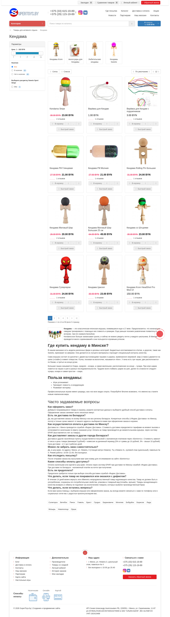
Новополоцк (63, 509)
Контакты (19, 568)
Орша (73, 509)
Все (14, 67)
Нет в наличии (20, 74)
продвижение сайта (51, 608)
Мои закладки (58, 574)
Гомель (81, 502)
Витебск (63, 502)
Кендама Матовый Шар (61, 228)
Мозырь (52, 509)
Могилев (119, 502)
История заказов (59, 571)
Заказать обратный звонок (139, 577)
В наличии (18, 70)
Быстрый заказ (66, 129)
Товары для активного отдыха (25, 30)
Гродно (97, 502)
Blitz (16, 87)
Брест (88, 502)
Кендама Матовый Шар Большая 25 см (99, 229)
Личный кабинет (59, 568)
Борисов (140, 502)
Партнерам (20, 574)
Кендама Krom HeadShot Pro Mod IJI (141, 288)
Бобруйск (130, 502)
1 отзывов (99, 119)
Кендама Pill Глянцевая (61, 168)
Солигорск (53, 502)
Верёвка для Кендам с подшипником (138, 110)
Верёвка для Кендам (98, 109)
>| (76, 318)
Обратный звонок (150, 3)
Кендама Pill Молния (98, 168)
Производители (58, 562)
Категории (27, 23)
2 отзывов (60, 119)
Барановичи (108, 502)
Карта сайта (20, 577)
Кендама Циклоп (96, 287)
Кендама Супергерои (60, 287)
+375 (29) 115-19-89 (132, 565)
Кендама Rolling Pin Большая (141, 168)
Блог (17, 562)
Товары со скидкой (60, 565)
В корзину (57, 124)
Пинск (72, 502)
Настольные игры (23, 580)
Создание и (38, 608)
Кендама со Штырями (137, 228)
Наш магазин (21, 571)
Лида (148, 502)
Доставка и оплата (23, 565)
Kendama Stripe (57, 109)
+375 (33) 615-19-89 (132, 562)
